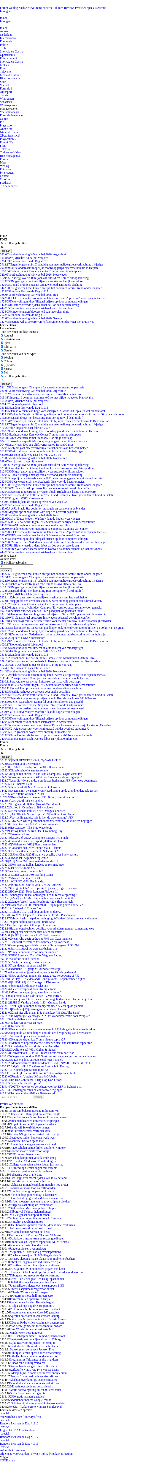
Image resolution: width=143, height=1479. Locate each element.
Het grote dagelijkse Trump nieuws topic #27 (32, 1039)
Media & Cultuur (10, 75)
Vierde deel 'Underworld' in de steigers (33, 1161)
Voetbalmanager (9, 112)
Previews (80, 7)
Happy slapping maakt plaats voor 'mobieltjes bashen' (43, 1258)
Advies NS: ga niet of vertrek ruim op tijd (35, 1134)
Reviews (69, 7)
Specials (92, 7)
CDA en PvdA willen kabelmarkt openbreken (37, 1322)
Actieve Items (33, 7)
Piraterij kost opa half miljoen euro (32, 1295)
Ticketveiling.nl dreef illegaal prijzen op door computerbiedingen (44, 301)
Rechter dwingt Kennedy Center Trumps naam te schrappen (40, 271)
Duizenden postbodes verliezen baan (30, 1171)
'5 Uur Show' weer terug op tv (27, 1393)
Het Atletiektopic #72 (17, 868)
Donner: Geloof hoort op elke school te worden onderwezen (47, 1272)
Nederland (6, 34)
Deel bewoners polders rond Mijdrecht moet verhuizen (42, 1225)
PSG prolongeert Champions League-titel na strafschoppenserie (42, 387)
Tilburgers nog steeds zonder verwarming (34, 1275)
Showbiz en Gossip (11, 51)
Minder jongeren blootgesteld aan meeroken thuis (34, 311)
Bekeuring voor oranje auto (26, 1174)
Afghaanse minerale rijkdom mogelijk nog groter (39, 1184)
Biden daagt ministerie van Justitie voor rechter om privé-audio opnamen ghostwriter (55, 621)
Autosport (6, 91)
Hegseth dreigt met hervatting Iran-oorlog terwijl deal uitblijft (41, 417)
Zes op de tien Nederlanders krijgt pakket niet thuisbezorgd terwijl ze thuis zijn (53, 542)
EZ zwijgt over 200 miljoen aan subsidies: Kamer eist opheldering (44, 278)
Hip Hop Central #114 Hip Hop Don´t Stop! (31, 1079)
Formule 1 (6, 88)
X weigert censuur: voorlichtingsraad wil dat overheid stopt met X (44, 728)
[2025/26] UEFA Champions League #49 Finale (34, 837)
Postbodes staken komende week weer (32, 1137)
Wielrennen (7, 98)
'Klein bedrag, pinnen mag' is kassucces (33, 1194)
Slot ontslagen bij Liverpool (21, 404)
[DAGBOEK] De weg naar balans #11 (28, 948)
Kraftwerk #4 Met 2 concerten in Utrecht (30, 787)
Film (3, 68)
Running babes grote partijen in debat (32, 1191)
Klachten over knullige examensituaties (33, 1379)
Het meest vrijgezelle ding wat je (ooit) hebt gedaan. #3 (38, 972)
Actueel (4, 31)
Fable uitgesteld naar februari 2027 (25, 427)
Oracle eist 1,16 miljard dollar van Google (35, 1114)
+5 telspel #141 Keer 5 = (20, 908)
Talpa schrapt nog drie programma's (32, 1305)
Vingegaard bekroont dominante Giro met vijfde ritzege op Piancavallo (46, 397)
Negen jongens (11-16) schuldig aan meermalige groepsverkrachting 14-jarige (51, 264)
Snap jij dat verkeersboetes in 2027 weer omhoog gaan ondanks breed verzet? (51, 478)
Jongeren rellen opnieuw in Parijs (30, 1299)
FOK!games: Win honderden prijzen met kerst (37, 1268)
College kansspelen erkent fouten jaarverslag (36, 1164)
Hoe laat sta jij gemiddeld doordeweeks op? (37, 1198)
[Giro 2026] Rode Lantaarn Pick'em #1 (29, 891)
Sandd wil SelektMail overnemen (30, 1127)
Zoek (22, 7)
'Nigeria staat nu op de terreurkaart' (32, 1204)
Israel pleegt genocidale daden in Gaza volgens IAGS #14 (39, 945)
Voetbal (4, 85)
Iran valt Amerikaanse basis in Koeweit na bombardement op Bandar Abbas (51, 548)
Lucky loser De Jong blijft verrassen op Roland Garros (37, 444)
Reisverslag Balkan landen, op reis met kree (32, 864)
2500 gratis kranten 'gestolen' (27, 1396)
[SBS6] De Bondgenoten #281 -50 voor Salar (32, 767)
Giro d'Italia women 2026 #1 (22, 794)
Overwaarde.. (13, 1026)
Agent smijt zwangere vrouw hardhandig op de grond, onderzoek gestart (48, 790)
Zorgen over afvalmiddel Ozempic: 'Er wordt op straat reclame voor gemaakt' (51, 607)
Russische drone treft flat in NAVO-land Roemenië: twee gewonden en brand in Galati (56, 495)
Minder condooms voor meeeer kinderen (29, 952)
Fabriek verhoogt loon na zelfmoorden (32, 1188)
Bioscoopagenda (10, 78)
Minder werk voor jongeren (26, 1332)
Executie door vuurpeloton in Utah (30, 1181)
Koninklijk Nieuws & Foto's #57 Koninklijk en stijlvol (37, 1073)
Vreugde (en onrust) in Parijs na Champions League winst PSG (41, 773)
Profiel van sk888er (11, 1104)
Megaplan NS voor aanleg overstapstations (35, 1251)
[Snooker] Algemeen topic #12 (24, 857)
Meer (3, 162)
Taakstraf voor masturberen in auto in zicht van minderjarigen (42, 451)
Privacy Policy (39, 1453)
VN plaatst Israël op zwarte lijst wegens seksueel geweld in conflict (45, 488)
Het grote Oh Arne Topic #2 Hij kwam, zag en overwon (38, 888)
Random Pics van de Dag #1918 (24, 261)
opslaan (5, 250)
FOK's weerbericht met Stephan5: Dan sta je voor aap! (36, 437)
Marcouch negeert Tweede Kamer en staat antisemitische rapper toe (46, 1042)
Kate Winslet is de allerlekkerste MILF (33, 1329)
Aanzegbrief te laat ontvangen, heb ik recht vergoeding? (38, 894)
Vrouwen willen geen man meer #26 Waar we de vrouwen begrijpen (46, 820)
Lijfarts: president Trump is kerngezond (28, 925)
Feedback (5, 182)
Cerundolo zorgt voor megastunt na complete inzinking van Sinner (44, 528)
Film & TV (6, 142)
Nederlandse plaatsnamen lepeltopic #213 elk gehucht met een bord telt (48, 1029)
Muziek (4, 65)
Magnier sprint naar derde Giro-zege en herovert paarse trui (39, 511)
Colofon (5, 179)
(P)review (9, 365)
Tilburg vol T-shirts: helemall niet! (30, 1211)
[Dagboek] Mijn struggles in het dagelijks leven (34, 1009)
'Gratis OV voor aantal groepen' (30, 1292)
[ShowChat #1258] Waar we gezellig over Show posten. (39, 854)
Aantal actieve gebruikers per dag (25, 962)
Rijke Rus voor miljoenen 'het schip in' (33, 1342)
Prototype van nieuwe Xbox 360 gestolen (34, 1312)
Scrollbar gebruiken (15, 243)
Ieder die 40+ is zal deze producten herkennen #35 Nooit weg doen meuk (48, 780)
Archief (101, 7)
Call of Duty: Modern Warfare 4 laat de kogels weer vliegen (40, 518)
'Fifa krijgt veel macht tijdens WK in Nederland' (38, 1178)
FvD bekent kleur (16, 783)
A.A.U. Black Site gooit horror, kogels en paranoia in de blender (42, 508)
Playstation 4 (7, 125)
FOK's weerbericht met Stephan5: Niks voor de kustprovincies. (42, 481)
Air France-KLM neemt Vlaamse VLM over (36, 1235)
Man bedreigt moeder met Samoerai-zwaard (36, 1325)
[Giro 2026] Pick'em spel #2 (21, 800)
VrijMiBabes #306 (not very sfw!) (25, 257)
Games (4, 118)
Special (8, 368)
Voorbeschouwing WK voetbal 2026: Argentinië (33, 254)
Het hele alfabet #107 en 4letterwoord (27, 1093)
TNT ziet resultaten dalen (25, 1154)
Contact (4, 175)
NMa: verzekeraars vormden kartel (30, 1130)
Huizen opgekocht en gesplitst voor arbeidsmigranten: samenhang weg (47, 928)
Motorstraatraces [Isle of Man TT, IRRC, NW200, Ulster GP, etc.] (45, 1063)
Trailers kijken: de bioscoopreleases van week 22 (33, 501)
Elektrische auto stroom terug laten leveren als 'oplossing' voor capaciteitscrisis (53, 298)
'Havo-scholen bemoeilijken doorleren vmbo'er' (38, 1147)
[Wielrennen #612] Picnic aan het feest (29, 844)
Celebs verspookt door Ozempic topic (28, 989)
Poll (6, 372)
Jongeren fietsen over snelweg (28, 1248)
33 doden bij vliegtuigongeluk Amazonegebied (38, 1403)
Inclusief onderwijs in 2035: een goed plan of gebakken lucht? (42, 610)
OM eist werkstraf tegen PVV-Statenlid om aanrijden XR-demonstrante (47, 522)
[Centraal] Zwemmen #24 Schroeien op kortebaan (34, 942)
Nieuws (47, 7)
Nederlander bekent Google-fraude (30, 1399)
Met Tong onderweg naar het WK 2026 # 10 (30, 454)
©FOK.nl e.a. (8, 1460)
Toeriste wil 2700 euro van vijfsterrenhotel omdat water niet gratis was (47, 321)
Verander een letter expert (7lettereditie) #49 (32, 841)
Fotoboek (5, 169)
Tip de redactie (9, 186)
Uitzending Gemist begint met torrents (34, 1167)
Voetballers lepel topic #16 (21, 1083)
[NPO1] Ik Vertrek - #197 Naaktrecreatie (30, 935)
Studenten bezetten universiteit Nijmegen (34, 1120)
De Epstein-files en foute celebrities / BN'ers (31, 1059)
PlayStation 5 (8, 139)
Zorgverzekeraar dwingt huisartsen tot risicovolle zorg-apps (40, 681)
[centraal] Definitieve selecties (24, 985)
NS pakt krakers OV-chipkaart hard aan (33, 1124)
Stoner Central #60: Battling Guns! (26, 874)
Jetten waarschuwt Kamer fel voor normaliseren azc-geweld (41, 701)
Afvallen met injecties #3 (20, 878)
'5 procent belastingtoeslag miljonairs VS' (34, 1110)
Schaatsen (6, 102)
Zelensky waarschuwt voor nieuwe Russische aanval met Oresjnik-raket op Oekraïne (55, 725)
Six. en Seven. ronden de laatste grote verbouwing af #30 (39, 975)
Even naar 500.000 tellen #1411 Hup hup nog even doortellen (41, 905)
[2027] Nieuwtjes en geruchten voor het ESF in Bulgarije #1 (41, 1086)
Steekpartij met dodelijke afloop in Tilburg (35, 1339)
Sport (3, 81)
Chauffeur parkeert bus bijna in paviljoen (34, 1265)
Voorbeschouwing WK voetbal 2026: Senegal (31, 318)
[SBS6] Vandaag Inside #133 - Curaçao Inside (33, 1002)
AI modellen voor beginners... (22, 1019)
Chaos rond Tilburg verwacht (27, 1362)
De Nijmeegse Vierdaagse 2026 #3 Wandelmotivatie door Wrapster (45, 1016)
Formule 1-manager (12, 115)
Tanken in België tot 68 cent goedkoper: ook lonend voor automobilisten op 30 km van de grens (62, 414)
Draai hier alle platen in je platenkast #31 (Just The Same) (40, 1012)
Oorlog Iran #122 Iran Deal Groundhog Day (31, 831)
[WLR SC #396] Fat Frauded (22, 881)
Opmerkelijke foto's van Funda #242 (27, 921)
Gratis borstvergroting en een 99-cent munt (35, 1389)
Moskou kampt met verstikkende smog (33, 1157)
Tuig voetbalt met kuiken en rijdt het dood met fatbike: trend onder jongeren (51, 288)
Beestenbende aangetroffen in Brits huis (33, 1366)
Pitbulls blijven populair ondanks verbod (34, 1356)
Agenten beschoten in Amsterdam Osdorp (35, 1315)
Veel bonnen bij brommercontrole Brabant (35, 1309)
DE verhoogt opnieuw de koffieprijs (31, 1386)
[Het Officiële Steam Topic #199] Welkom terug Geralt (37, 814)
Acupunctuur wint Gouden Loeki (29, 1245)
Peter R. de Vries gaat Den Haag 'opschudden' (37, 1278)
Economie (6, 41)
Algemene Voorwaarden (14, 1453)
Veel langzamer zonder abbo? (21, 871)
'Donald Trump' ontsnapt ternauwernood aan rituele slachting (41, 284)
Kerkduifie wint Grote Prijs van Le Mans (34, 1369)
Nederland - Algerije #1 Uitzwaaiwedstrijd (30, 968)
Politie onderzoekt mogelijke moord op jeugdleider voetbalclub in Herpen (49, 267)
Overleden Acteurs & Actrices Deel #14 (29, 1046)
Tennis (4, 95)
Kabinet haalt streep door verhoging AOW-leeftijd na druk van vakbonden (49, 918)
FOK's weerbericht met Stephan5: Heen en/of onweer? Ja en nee (42, 535)
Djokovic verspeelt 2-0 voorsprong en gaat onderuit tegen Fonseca (44, 441)
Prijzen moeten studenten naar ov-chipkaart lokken (40, 1201)
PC (2, 122)
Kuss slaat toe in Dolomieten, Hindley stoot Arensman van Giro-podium (47, 468)
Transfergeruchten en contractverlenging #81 (32, 1090)
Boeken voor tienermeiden (20, 763)
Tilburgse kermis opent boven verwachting (35, 1352)
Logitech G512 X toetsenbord (22, 498)
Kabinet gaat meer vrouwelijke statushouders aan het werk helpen (44, 448)
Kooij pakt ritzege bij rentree (21, 461)
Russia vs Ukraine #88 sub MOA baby (28, 1076)
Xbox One (6, 128)
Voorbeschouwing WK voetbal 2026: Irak (29, 294)
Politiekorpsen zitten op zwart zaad (31, 1228)
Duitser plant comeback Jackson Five (32, 1349)
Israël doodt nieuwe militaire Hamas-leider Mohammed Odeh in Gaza (47, 658)
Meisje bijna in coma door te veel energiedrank (39, 1373)
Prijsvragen (7, 172)
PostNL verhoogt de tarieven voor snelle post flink (35, 525)
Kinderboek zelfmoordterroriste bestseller (34, 1346)
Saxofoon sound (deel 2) (19, 958)
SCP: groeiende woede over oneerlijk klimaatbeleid (35, 732)
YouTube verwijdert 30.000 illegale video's (35, 1255)
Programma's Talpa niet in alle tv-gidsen (34, 1359)
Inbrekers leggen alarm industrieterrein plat (35, 1262)
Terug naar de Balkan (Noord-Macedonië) (30, 804)
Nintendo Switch (10, 132)
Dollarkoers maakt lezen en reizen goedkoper (37, 1238)
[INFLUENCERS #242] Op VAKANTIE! (30, 760)
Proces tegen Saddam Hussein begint (32, 1302)
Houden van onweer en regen (21, 1022)
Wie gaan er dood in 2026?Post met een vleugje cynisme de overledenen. (48, 1056)
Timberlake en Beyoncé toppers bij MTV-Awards (39, 1241)
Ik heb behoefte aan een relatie (24, 770)
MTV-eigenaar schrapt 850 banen (30, 1214)
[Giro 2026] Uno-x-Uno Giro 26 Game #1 (30, 884)
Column (8, 361)
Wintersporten (8, 105)
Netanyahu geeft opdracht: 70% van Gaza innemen (36, 938)
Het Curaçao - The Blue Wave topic (26, 827)
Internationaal (8, 38)
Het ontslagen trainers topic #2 (24, 1069)
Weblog (13, 7)
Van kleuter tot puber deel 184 (23, 965)
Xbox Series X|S (10, 135)
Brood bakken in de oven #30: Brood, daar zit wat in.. (37, 797)
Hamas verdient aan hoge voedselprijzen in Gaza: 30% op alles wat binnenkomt (52, 411)
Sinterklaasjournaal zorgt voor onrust (32, 1288)
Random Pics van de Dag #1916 (24, 315)
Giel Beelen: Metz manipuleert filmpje (33, 1208)
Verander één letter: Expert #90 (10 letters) (31, 847)
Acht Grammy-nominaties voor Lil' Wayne (35, 1218)
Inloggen (5, 11)
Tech (3, 48)
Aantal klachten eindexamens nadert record (35, 1383)
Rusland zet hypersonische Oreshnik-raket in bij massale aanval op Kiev (48, 624)
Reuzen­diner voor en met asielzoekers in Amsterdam (36, 308)
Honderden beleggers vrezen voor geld (33, 1144)
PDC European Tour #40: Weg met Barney (31, 955)
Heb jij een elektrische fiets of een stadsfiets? (32, 931)
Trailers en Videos (11, 152)
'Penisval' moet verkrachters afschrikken (34, 1376)
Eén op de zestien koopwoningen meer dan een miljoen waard (42, 708)
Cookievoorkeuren (61, 1453)
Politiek (4, 44)
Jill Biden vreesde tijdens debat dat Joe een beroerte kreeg (39, 304)
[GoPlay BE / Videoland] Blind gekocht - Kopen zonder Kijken (42, 979)
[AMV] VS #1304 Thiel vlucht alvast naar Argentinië (36, 898)
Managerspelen (9, 108)
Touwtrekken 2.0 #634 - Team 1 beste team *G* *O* (37, 1053)
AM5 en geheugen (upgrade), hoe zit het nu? (31, 992)
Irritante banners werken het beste (30, 1231)
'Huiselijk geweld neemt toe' (26, 1221)
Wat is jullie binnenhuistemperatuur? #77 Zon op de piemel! (41, 1005)
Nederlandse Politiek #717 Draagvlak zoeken (32, 810)
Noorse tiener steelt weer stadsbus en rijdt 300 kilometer (38, 738)
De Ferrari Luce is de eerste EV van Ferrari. (31, 995)
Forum (4, 7)
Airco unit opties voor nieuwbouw (25, 1036)
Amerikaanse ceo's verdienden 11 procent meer (38, 1117)
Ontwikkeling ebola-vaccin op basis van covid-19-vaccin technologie (46, 735)
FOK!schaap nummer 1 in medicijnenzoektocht (38, 1336)
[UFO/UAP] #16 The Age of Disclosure (29, 982)
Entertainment (8, 58)
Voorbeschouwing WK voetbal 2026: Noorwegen (33, 274)
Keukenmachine (14, 834)
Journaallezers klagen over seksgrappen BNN (37, 1285)
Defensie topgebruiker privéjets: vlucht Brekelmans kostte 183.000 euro (48, 491)
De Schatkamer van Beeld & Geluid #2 (29, 851)
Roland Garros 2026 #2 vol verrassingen (29, 824)
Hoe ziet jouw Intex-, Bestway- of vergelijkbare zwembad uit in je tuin (46, 999)
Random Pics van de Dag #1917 (24, 291)
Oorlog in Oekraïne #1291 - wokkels (27, 807)
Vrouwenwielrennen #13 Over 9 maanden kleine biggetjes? (41, 777)
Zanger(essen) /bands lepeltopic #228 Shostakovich (36, 901)
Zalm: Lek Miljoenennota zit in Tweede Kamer (38, 1319)
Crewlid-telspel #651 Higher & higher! (28, 1049)
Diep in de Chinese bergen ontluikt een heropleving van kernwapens (45, 1032)
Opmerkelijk (7, 54)
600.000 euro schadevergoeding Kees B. (35, 1282)
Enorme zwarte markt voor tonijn (29, 1151)
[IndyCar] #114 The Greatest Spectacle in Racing (34, 1066)
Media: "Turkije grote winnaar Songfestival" (36, 1406)
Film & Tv (10, 346)
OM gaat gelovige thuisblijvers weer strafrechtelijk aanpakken (42, 281)
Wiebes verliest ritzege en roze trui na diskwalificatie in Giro (40, 394)
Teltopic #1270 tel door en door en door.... (30, 911)
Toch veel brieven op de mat (26, 1141)
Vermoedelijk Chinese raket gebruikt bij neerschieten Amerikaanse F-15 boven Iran (54, 421)
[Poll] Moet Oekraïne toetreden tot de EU (29, 861)
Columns (58, 7)
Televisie (5, 71)
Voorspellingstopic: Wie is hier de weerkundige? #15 (36, 817)
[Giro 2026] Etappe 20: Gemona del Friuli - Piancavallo (37, 915)
